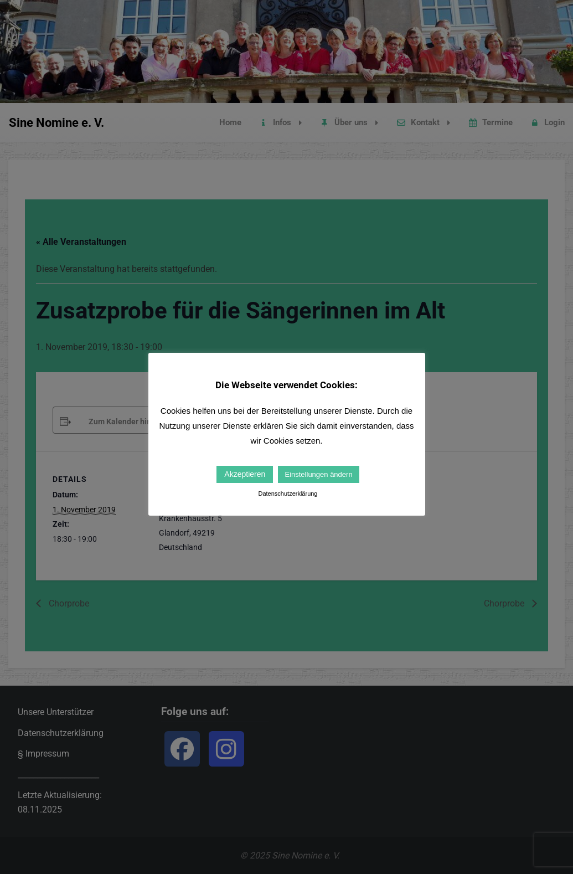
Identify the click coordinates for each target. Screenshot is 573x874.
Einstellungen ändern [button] (318, 474)
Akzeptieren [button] (244, 474)
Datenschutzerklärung (287, 493)
